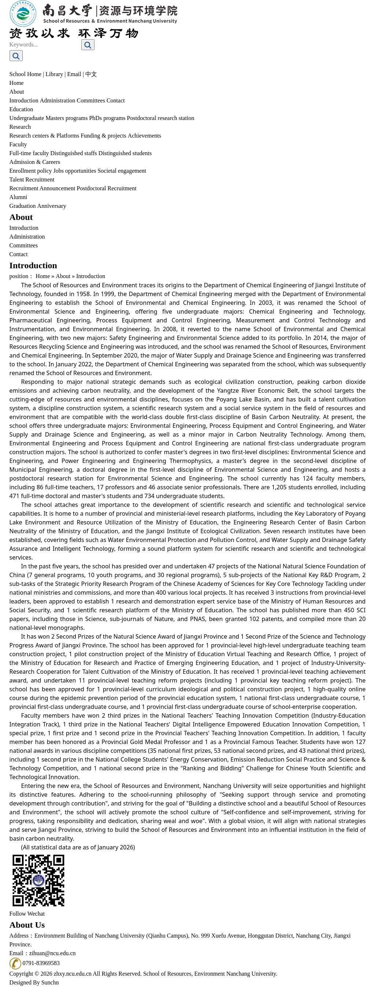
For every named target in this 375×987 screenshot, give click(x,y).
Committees (91, 100)
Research (20, 127)
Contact (116, 100)
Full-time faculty (29, 153)
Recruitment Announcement (42, 188)
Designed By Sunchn (34, 982)
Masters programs (66, 118)
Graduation (23, 206)
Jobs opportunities (74, 171)
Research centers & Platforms (44, 135)
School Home (26, 74)
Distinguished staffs (74, 153)
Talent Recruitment (32, 179)
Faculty (18, 144)
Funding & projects (103, 135)
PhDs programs (107, 118)
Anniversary (51, 206)
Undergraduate (27, 118)
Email (74, 74)
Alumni (18, 197)
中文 (91, 74)
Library (54, 74)
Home (17, 83)
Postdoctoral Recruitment (107, 188)
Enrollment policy (31, 171)
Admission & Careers (35, 162)
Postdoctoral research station (160, 118)
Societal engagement (121, 171)
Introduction (24, 100)
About (17, 92)
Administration (57, 100)
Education (21, 109)
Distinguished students (125, 153)
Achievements (144, 135)
